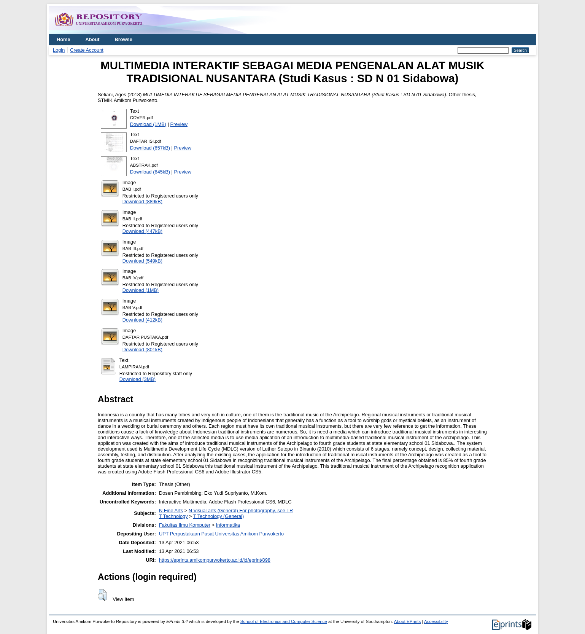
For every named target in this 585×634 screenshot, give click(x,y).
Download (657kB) (150, 148)
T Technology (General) (218, 516)
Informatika (228, 525)
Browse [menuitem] (123, 39)
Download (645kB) (150, 172)
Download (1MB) (148, 124)
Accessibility (436, 621)
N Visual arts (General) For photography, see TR (241, 510)
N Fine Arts (171, 510)
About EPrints (407, 621)
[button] (102, 595)
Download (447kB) (142, 231)
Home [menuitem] (63, 39)
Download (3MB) (137, 379)
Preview (179, 124)
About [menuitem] (93, 39)
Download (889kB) (142, 201)
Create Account (86, 50)
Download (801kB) (142, 349)
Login (59, 50)
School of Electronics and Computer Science (283, 621)
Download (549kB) (142, 261)
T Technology (173, 516)
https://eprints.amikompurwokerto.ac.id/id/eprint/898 (214, 560)
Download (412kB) (142, 320)
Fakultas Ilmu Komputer (184, 525)
